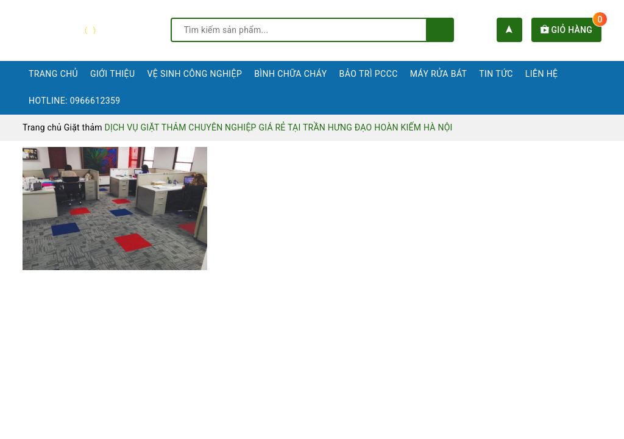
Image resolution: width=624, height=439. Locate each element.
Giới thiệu (112, 74)
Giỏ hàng (571, 30)
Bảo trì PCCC (368, 74)
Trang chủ (53, 74)
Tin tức (496, 74)
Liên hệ (541, 74)
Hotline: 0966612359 (75, 100)
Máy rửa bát (438, 74)
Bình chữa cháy (290, 74)
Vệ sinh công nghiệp (194, 74)
